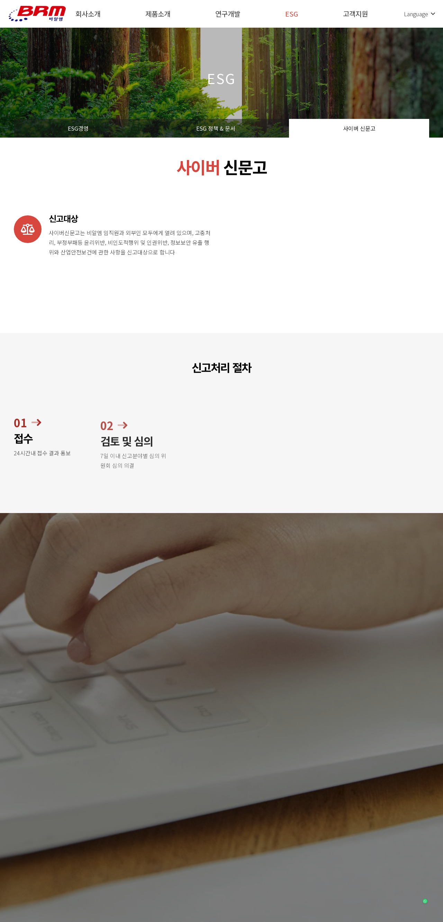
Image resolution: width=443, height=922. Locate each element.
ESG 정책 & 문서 (215, 128)
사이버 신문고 (359, 128)
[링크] (37, 13)
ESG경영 (78, 128)
